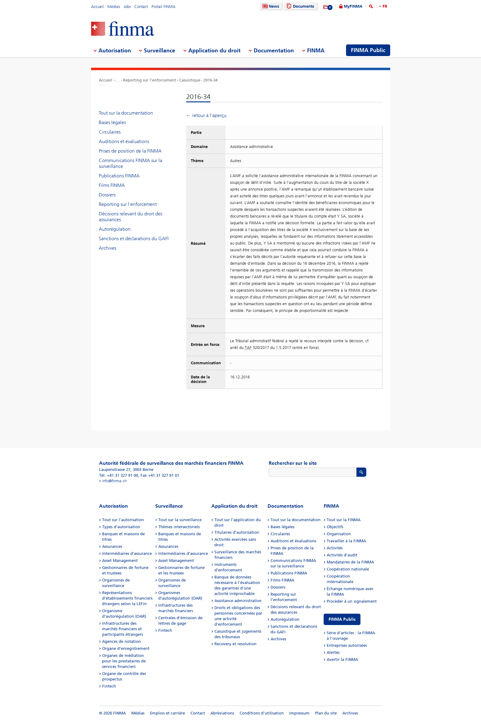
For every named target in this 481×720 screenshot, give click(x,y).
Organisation (339, 534)
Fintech (109, 686)
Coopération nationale (348, 569)
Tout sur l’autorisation (123, 519)
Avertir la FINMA (342, 659)
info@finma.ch (114, 481)
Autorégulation (115, 229)
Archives (107, 248)
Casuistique (189, 80)
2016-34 (210, 80)
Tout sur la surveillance (180, 519)
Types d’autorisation (121, 527)
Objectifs (335, 527)
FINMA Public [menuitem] (368, 50)
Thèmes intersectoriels (179, 527)
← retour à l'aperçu (206, 115)
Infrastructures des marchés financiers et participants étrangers (122, 629)
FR (385, 6)
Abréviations (222, 713)
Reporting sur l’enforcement (149, 80)
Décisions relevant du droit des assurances (130, 216)
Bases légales (112, 122)
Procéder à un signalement (352, 601)
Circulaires (110, 132)
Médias (113, 6)
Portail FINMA (163, 6)
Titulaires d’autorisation (236, 532)
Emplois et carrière (167, 713)
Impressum (299, 713)
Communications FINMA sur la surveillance (130, 163)
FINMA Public (342, 619)
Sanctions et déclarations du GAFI (134, 238)
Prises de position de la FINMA (130, 151)
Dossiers (107, 195)
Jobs (127, 6)
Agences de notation (121, 641)
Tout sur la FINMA (343, 519)
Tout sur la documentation (126, 113)
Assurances (112, 546)
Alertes (333, 652)
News (270, 6)
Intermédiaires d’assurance (127, 553)
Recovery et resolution (235, 644)
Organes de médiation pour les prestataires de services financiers (124, 661)
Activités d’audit (342, 555)
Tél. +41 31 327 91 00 (118, 475)
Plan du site (326, 713)
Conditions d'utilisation (262, 713)
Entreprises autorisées (347, 645)
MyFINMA (353, 6)
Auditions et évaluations (124, 141)
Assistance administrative (237, 600)
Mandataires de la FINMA (350, 562)
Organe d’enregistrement (125, 648)
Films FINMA (112, 185)
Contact (141, 6)
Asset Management (120, 560)
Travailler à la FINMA (346, 541)
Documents (299, 6)
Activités (335, 548)
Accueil (97, 6)
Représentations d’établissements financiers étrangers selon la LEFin (127, 598)
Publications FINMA (119, 176)
